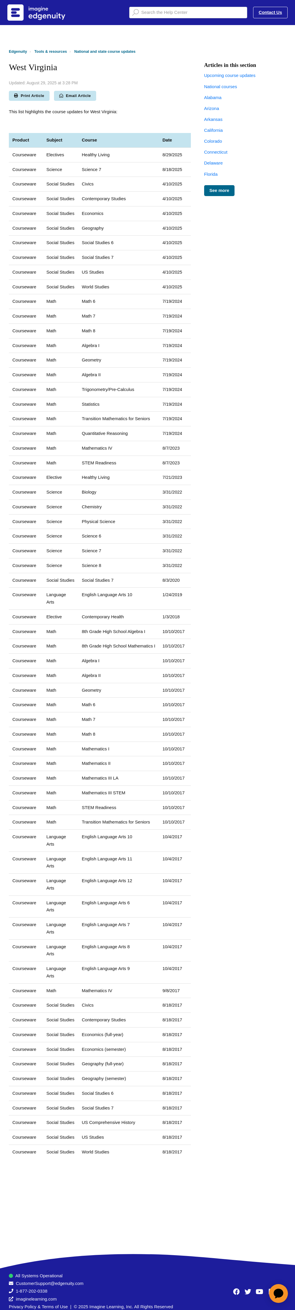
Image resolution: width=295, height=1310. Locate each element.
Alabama (213, 97)
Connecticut (215, 151)
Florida (211, 174)
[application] (278, 1293)
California (213, 130)
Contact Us (270, 12)
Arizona (211, 108)
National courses (220, 86)
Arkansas (213, 119)
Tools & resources (51, 51)
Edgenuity (18, 51)
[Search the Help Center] (188, 12)
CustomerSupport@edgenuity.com (49, 1283)
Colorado (213, 141)
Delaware (213, 162)
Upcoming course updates (229, 75)
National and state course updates (105, 51)
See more (219, 190)
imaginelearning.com (36, 1298)
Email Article (75, 95)
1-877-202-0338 (31, 1290)
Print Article (29, 95)
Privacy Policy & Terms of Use (38, 1306)
